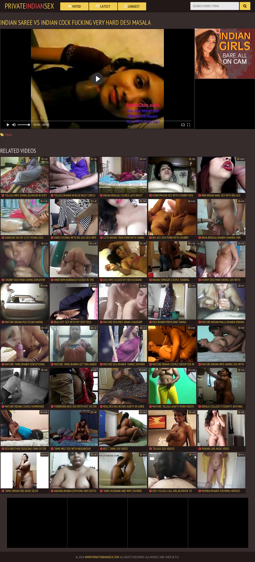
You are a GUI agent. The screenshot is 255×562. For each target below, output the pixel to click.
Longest (132, 6)
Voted (74, 6)
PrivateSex (29, 6)
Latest (103, 6)
